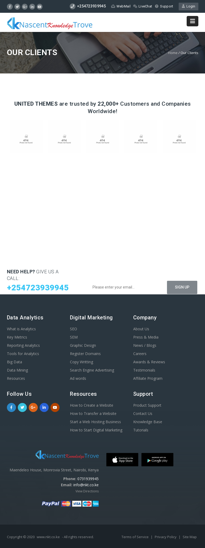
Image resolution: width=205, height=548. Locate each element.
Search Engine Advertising (92, 370)
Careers (140, 353)
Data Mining (17, 370)
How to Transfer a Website (93, 413)
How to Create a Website (91, 405)
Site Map (190, 536)
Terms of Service (135, 536)
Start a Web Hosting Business (95, 421)
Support (164, 6)
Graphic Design (83, 345)
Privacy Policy (166, 536)
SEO (73, 328)
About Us (141, 328)
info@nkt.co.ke (86, 484)
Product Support (147, 405)
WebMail (121, 6)
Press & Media (145, 337)
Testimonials (144, 370)
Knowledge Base (147, 421)
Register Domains (85, 353)
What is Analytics (21, 328)
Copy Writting (81, 361)
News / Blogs (144, 345)
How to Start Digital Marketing (96, 429)
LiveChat (142, 6)
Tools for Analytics (23, 353)
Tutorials (140, 429)
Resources (16, 378)
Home (173, 52)
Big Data (14, 361)
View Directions (87, 491)
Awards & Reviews (149, 361)
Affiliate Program (147, 378)
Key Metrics (17, 337)
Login (188, 6)
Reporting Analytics (23, 345)
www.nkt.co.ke (48, 536)
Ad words (78, 378)
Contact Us (142, 413)
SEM (74, 337)
